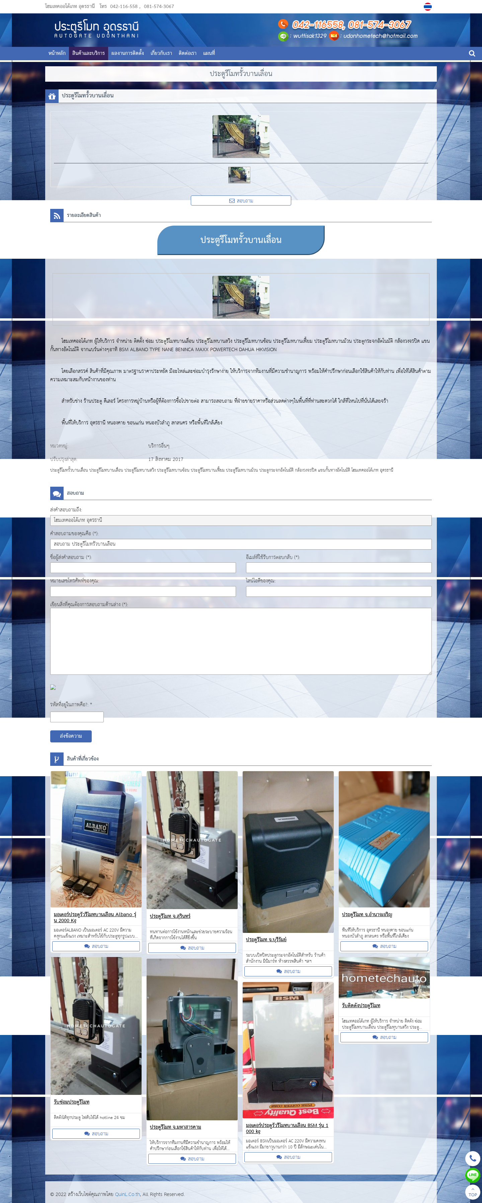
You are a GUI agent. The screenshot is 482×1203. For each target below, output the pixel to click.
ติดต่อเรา (187, 53)
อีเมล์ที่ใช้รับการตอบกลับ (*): (273, 557)
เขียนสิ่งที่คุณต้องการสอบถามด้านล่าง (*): (89, 604)
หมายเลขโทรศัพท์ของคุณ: (74, 580)
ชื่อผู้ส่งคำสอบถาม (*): (71, 557)
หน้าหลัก (57, 53)
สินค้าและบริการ (88, 53)
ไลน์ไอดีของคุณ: (260, 580)
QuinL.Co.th (127, 1194)
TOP (473, 1193)
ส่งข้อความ (71, 736)
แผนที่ (209, 53)
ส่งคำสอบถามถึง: (66, 509)
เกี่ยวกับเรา (161, 53)
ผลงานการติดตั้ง (127, 53)
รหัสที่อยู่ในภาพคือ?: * (71, 704)
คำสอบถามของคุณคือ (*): (74, 533)
